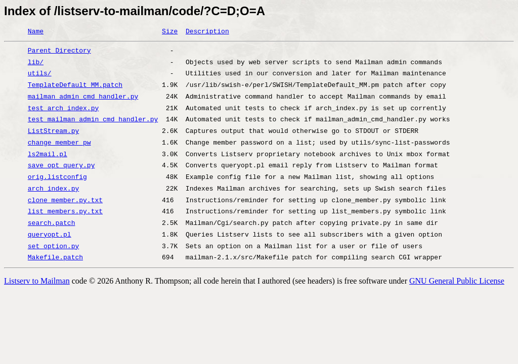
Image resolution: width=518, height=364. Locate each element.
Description (207, 31)
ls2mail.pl (47, 154)
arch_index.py (53, 189)
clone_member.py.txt (65, 200)
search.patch (51, 223)
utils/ (40, 73)
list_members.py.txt (65, 211)
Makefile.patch (55, 257)
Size (170, 31)
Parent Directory (59, 51)
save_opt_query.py (61, 165)
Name (36, 31)
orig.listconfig (57, 177)
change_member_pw (59, 143)
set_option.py (53, 246)
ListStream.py (53, 131)
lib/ (36, 62)
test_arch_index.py (63, 108)
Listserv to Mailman (37, 281)
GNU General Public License (456, 281)
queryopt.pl (49, 235)
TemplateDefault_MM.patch (75, 85)
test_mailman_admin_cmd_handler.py (93, 119)
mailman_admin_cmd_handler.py (83, 97)
